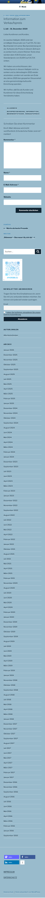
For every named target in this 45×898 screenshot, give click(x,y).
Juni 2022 (8, 525)
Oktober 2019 (9, 632)
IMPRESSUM (9, 872)
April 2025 (8, 389)
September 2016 (11, 792)
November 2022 (10, 505)
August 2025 (9, 374)
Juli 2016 (7, 802)
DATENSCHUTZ (10, 877)
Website (7, 197)
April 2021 (8, 569)
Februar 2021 (9, 578)
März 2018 (8, 714)
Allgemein (12, 108)
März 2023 (8, 486)
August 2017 (9, 743)
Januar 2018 (9, 719)
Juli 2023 (7, 471)
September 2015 (11, 836)
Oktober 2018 (9, 685)
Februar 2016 (9, 826)
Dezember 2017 (10, 724)
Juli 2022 (7, 520)
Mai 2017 (7, 758)
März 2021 (8, 573)
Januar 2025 (9, 403)
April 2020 (8, 607)
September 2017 (11, 739)
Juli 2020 (7, 593)
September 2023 (11, 467)
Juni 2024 (8, 433)
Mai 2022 (7, 530)
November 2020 (10, 583)
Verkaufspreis (32, 114)
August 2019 (9, 641)
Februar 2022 (9, 539)
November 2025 (10, 360)
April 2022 (8, 535)
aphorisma (24, 15)
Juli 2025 (7, 379)
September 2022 (11, 510)
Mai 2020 (8, 603)
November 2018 (10, 680)
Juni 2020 (8, 598)
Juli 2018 (7, 700)
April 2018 (8, 709)
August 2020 (9, 588)
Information (32, 111)
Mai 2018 (7, 704)
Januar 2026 (9, 350)
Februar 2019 (9, 671)
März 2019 (8, 666)
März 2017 (8, 768)
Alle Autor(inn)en (11, 335)
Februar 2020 (9, 612)
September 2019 (11, 637)
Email (6, 304)
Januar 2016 (9, 831)
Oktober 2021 (9, 549)
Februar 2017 (9, 773)
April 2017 (8, 763)
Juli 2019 (7, 646)
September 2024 (11, 423)
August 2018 (9, 695)
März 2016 (8, 821)
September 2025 (11, 369)
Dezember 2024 (10, 408)
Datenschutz (8, 892)
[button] (11, 857)
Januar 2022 (9, 544)
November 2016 (10, 787)
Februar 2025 (9, 399)
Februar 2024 (9, 452)
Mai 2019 (7, 656)
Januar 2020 (9, 617)
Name (7, 173)
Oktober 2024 (9, 418)
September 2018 (11, 690)
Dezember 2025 (10, 355)
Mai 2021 (7, 564)
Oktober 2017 (9, 734)
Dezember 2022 (10, 501)
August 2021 (9, 554)
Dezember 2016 (10, 782)
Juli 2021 (7, 559)
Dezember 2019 (10, 622)
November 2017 (10, 729)
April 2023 (8, 481)
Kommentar (9, 140)
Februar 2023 (9, 491)
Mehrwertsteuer (15, 114)
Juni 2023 (8, 476)
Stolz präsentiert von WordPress (27, 892)
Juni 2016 (8, 806)
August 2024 (9, 428)
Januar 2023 (9, 496)
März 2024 (8, 447)
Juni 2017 (7, 753)
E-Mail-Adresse (11, 185)
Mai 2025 (8, 384)
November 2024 (10, 413)
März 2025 (8, 394)
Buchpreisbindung (16, 111)
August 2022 (9, 515)
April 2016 (8, 816)
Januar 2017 (9, 777)
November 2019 (10, 627)
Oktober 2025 (9, 365)
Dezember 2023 (10, 462)
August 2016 (9, 797)
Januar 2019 (9, 675)
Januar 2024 (9, 457)
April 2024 (8, 442)
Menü (22, 7)
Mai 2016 (7, 811)
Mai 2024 (8, 437)
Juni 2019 (8, 651)
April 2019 (8, 661)
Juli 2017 (7, 748)
